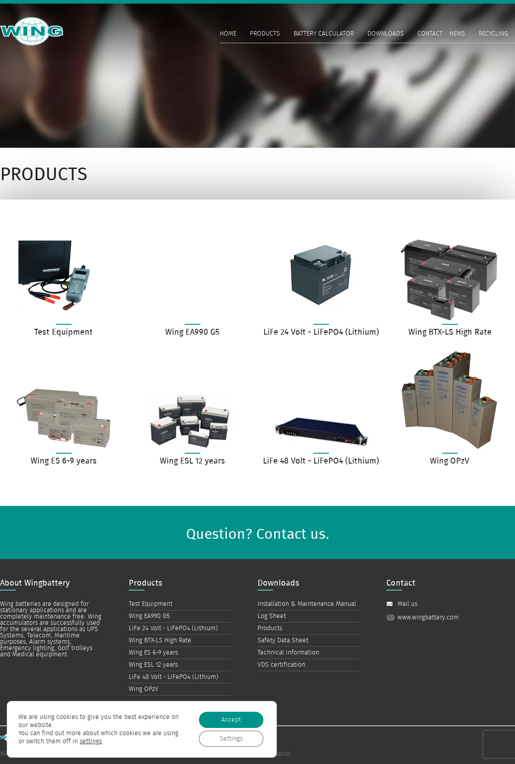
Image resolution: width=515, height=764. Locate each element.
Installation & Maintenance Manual (307, 604)
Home (228, 34)
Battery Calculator (324, 34)
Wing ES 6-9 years (153, 653)
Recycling (493, 34)
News (457, 34)
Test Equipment (150, 604)
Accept (231, 719)
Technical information (288, 653)
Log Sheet (272, 616)
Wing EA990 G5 (149, 616)
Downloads (385, 34)
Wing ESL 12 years (153, 665)
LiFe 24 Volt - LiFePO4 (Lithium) (173, 628)
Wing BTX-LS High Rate (160, 640)
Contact (430, 34)
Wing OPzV (143, 689)
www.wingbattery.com (428, 617)
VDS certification (281, 665)
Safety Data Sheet (283, 640)
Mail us (407, 604)
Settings (231, 738)
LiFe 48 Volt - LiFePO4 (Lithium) (173, 677)
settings (91, 741)
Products (265, 34)
